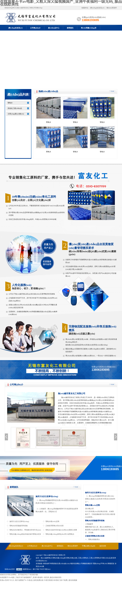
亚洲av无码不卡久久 (7, 580)
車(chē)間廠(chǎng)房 (88, 28)
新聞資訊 (70, 28)
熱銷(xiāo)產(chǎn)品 (48, 91)
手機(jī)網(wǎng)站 (88, 546)
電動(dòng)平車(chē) (100, 563)
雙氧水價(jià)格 (71, 558)
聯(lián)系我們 (112, 8)
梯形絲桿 (46, 563)
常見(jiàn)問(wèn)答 (97, 487)
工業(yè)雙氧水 (83, 558)
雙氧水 (10, 103)
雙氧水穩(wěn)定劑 (52, 521)
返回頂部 (102, 546)
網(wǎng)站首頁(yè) (97, 8)
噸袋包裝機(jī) (75, 563)
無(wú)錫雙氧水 (46, 558)
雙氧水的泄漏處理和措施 (19, 526)
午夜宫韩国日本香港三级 (53, 580)
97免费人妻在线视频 (69, 580)
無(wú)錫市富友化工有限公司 (71, 393)
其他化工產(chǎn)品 (15, 108)
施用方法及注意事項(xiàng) (47, 496)
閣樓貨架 (111, 563)
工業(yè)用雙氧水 (95, 558)
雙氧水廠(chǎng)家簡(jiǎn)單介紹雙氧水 (60, 534)
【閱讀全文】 (53, 511)
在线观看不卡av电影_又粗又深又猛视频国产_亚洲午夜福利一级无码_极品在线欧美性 (30, 577)
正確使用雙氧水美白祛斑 (55, 526)
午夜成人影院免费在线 (35, 580)
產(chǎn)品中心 (53, 28)
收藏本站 (85, 8)
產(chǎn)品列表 (18, 94)
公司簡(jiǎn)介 (35, 28)
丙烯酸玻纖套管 (87, 563)
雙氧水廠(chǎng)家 (59, 558)
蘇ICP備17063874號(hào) (41, 569)
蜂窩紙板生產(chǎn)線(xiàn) (60, 563)
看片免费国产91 (21, 580)
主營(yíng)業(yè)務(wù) (16, 114)
